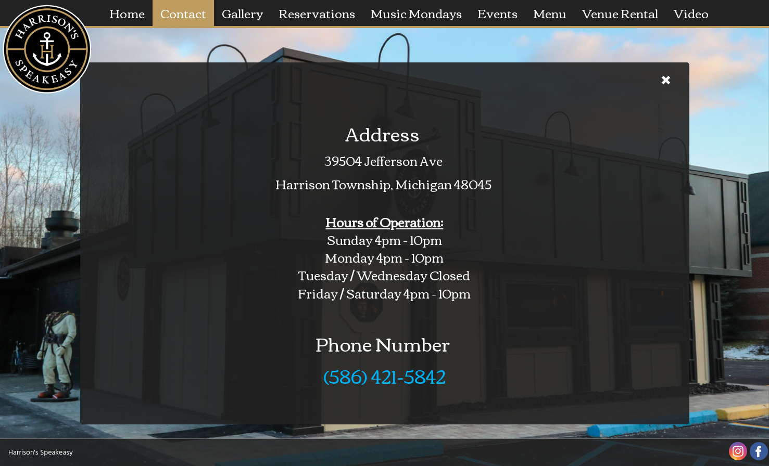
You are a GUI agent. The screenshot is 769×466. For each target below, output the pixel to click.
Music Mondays (416, 13)
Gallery (242, 13)
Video (691, 13)
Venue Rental (620, 13)
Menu (549, 13)
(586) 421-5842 (384, 375)
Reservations (317, 13)
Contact (183, 13)
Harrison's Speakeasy (40, 452)
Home (127, 13)
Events (497, 13)
